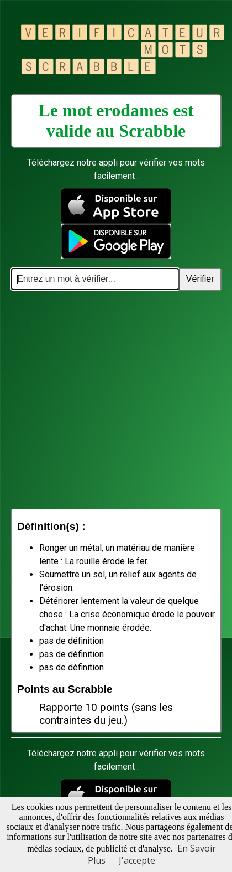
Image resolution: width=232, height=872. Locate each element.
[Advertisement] (103, 399)
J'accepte (137, 860)
